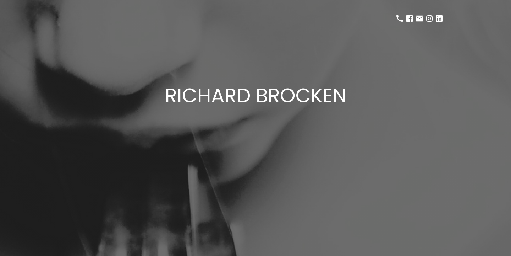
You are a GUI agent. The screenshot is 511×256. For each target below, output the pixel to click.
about (293, 116)
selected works (234, 116)
